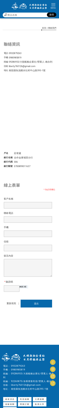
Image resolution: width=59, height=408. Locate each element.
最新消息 (10, 399)
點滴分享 (39, 404)
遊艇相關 (10, 404)
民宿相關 (24, 399)
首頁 (44, 28)
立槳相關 (39, 399)
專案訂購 (24, 404)
